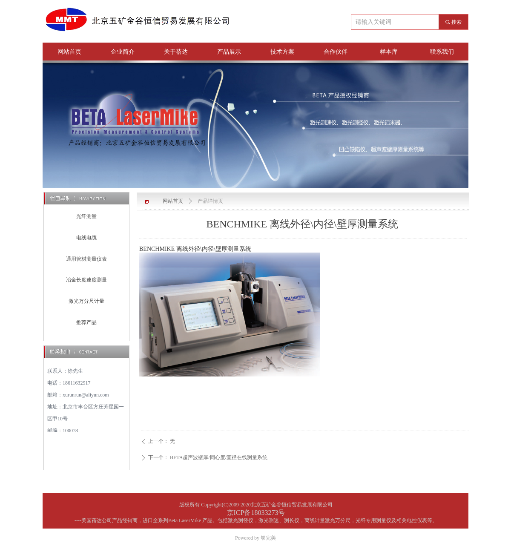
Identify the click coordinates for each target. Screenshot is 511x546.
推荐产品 (86, 322)
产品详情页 (210, 201)
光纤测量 (86, 216)
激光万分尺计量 (86, 301)
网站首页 (173, 201)
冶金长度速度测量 (86, 280)
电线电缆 (86, 238)
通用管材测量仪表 (86, 259)
